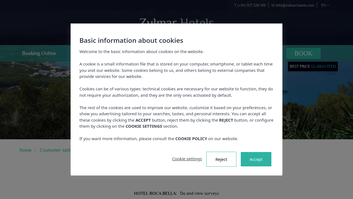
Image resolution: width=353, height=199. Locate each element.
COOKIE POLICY (191, 138)
